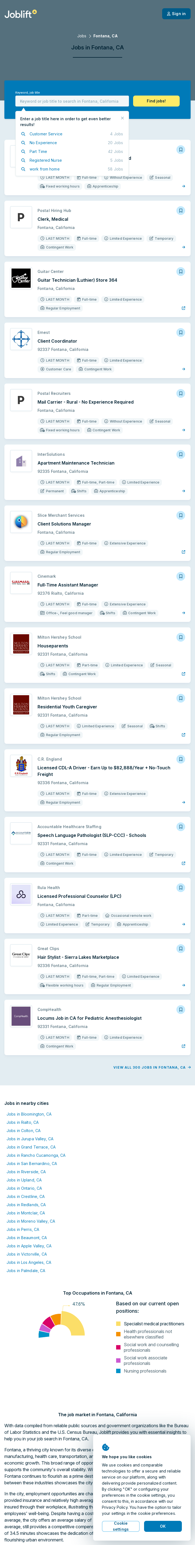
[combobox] (72, 101)
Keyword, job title (27, 92)
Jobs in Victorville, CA (27, 1254)
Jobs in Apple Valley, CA (29, 1246)
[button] (156, 101)
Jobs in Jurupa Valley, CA (30, 1138)
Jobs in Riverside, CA (26, 1171)
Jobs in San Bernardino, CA (32, 1163)
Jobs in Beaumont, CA (27, 1237)
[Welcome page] (20, 13)
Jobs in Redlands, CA (26, 1204)
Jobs (81, 35)
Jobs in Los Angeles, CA (29, 1262)
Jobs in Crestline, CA (26, 1196)
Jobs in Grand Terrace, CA (31, 1147)
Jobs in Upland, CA (24, 1180)
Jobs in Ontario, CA (24, 1188)
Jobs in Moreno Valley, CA (31, 1221)
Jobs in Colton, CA (24, 1130)
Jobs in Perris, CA (23, 1229)
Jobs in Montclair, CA (26, 1213)
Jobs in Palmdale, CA (26, 1270)
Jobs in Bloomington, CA (29, 1114)
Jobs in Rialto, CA (23, 1122)
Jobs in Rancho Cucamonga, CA (36, 1155)
